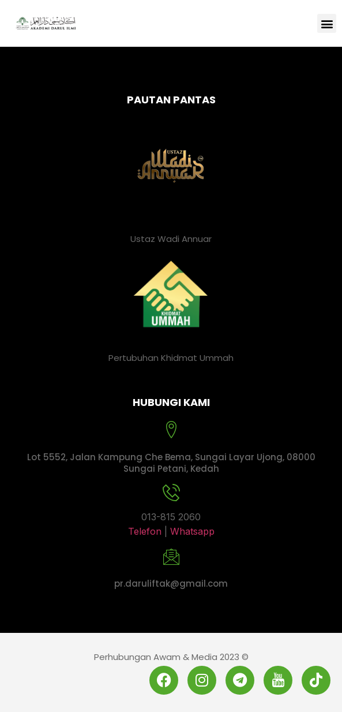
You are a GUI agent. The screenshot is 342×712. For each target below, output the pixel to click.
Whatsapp (192, 531)
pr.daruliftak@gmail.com (171, 583)
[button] (326, 23)
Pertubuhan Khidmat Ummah (171, 358)
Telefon (146, 531)
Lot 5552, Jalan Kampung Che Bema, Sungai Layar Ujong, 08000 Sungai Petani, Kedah (171, 463)
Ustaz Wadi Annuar (171, 239)
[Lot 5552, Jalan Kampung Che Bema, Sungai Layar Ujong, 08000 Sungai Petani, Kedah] (171, 429)
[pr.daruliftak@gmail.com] (171, 556)
